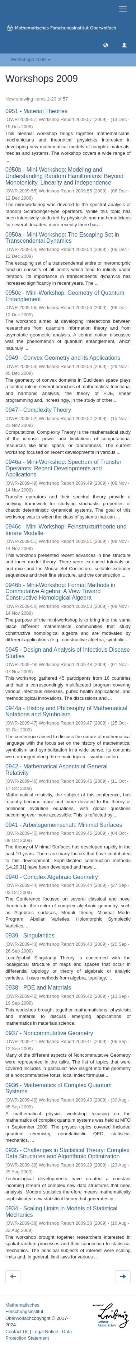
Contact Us (16, 1331)
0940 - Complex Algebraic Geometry (51, 877)
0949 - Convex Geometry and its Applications (62, 358)
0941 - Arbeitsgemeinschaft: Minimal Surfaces (63, 825)
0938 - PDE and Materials (38, 988)
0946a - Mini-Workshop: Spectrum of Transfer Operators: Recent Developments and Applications (63, 468)
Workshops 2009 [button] (31, 59)
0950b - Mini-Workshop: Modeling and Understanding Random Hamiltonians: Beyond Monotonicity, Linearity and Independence (64, 176)
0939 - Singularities (30, 935)
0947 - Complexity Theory (38, 410)
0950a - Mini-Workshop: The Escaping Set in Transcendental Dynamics (62, 238)
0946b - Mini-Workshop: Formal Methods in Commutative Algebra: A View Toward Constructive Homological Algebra (60, 591)
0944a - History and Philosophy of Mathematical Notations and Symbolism (66, 711)
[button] (105, 45)
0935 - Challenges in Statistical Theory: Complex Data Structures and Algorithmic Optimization (67, 1153)
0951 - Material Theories (36, 111)
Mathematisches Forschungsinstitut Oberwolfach (24, 1311)
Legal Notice (45, 1331)
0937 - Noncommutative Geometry (49, 1033)
